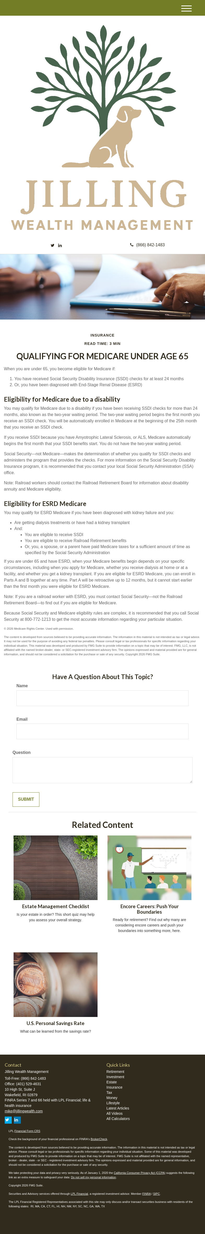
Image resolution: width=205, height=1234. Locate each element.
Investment (115, 1077)
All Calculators (118, 1119)
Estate (111, 1082)
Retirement (115, 1072)
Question (22, 752)
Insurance (114, 1087)
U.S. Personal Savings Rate (56, 1023)
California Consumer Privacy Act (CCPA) (139, 1172)
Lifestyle (113, 1103)
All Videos (114, 1113)
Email (22, 719)
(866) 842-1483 (147, 245)
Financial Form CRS (27, 1131)
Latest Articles (117, 1108)
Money (111, 1098)
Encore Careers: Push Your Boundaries (149, 909)
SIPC (156, 1193)
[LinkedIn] (60, 246)
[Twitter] (53, 246)
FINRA (146, 1193)
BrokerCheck (99, 1139)
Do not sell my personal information (93, 1177)
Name (22, 686)
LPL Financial (79, 1193)
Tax (109, 1092)
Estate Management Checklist (55, 906)
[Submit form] (26, 799)
